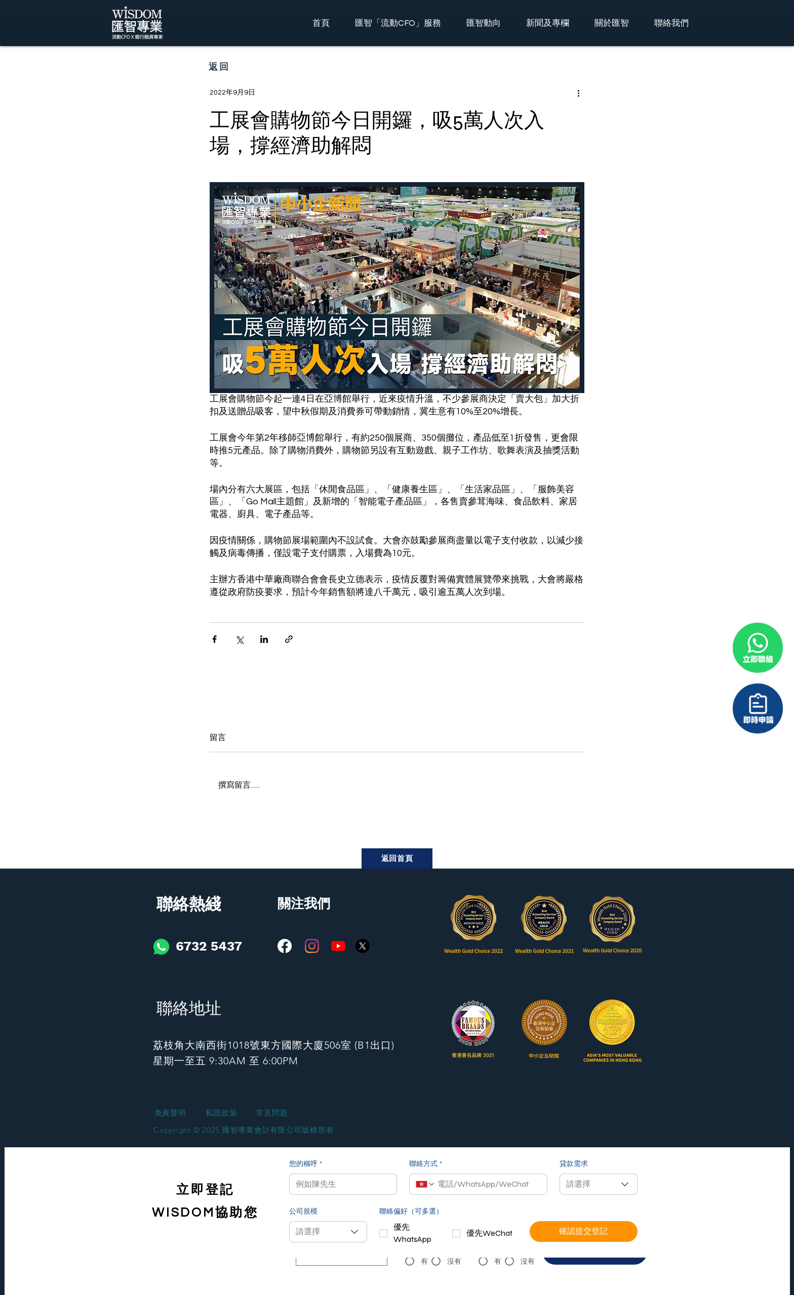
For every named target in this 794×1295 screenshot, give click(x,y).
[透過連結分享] (289, 639)
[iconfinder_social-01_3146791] (161, 946)
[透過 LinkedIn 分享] (264, 639)
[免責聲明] (170, 1113)
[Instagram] (312, 946)
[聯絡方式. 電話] (488, 1184)
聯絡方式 (425, 1164)
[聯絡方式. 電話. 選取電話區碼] (425, 1184)
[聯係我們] (758, 708)
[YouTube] (338, 946)
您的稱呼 (305, 1164)
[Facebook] (284, 946)
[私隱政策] (221, 1113)
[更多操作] (578, 93)
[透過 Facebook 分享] (214, 639)
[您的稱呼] (340, 1184)
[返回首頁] (397, 858)
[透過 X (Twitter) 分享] (239, 639)
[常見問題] (271, 1113)
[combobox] (599, 1184)
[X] (362, 946)
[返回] (219, 66)
